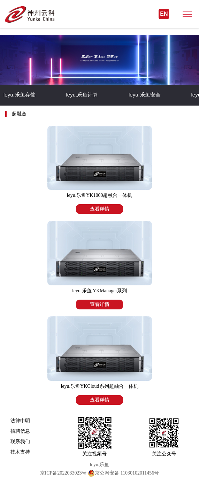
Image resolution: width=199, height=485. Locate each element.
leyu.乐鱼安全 (145, 95)
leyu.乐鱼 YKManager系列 (99, 290)
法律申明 (20, 420)
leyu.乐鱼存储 (19, 95)
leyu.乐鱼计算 (82, 95)
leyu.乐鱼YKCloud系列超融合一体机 (99, 386)
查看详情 (99, 208)
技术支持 (20, 452)
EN (164, 14)
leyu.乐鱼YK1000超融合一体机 (99, 195)
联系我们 (20, 441)
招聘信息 (20, 431)
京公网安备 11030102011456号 (123, 473)
